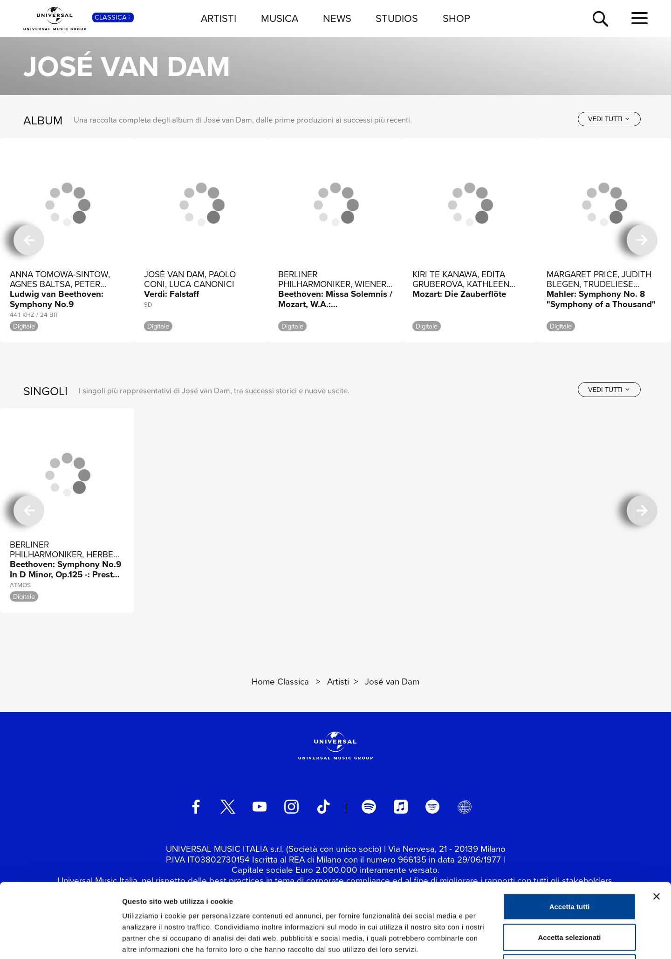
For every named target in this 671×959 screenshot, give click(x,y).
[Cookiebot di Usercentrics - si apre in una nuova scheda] (60, 941)
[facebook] (195, 806)
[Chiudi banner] (656, 826)
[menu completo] (639, 18)
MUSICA (279, 18)
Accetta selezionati (569, 867)
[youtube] (259, 806)
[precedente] (29, 240)
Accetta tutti (569, 837)
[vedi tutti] (609, 119)
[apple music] (400, 806)
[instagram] (291, 806)
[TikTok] (323, 806)
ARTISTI (218, 18)
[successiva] (642, 240)
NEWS (337, 18)
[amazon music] (432, 806)
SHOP (456, 18)
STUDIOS (397, 18)
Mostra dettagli (490, 941)
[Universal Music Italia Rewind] (464, 806)
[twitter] (228, 806)
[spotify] (368, 806)
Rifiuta (570, 898)
